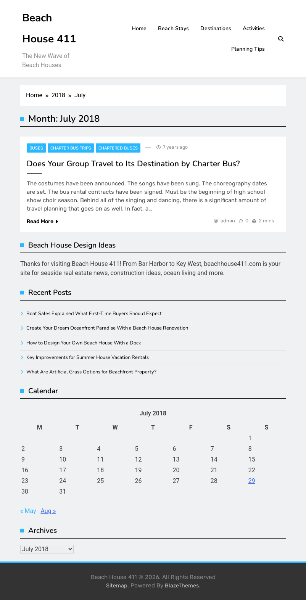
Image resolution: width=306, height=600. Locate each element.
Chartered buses (118, 148)
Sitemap (116, 585)
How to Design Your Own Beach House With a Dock (83, 342)
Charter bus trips (70, 148)
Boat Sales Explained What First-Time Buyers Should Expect (94, 313)
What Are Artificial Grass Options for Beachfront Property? (91, 371)
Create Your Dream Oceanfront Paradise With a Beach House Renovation (107, 328)
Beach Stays (173, 28)
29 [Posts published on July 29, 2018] (251, 480)
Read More (42, 221)
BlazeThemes (182, 585)
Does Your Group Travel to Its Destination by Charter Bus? (133, 163)
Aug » (48, 511)
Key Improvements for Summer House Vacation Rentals (87, 357)
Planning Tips (248, 49)
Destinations (215, 28)
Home (139, 28)
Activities (254, 28)
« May (28, 511)
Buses (36, 148)
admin (228, 221)
